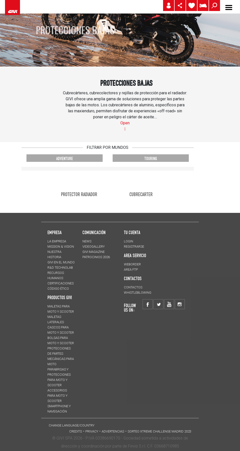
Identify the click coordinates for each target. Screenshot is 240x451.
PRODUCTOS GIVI (59, 297)
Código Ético (58, 288)
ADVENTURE (64, 158)
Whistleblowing (137, 292)
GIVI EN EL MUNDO (61, 262)
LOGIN (128, 241)
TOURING (150, 158)
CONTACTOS (133, 287)
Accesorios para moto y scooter (57, 395)
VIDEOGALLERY (93, 246)
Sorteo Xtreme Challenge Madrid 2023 (159, 431)
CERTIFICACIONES (60, 283)
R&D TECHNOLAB (60, 267)
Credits (75, 431)
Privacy (91, 431)
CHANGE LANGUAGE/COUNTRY (71, 425)
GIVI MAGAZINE (93, 252)
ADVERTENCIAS (113, 431)
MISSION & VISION (60, 246)
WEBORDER (132, 264)
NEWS (86, 241)
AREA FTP (131, 269)
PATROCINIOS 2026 (96, 257)
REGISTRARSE (134, 246)
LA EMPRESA (56, 241)
